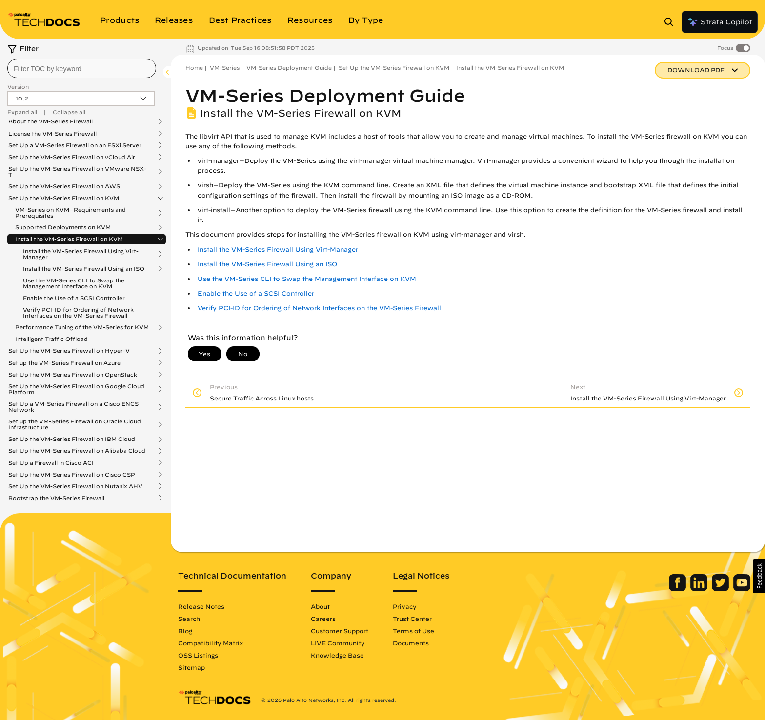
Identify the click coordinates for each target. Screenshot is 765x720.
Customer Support (339, 630)
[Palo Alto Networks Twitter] (721, 589)
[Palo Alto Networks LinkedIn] (699, 589)
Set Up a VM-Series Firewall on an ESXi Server (74, 145)
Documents (411, 643)
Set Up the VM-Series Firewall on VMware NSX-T (77, 172)
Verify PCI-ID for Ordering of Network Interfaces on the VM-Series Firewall (78, 312)
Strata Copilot (719, 22)
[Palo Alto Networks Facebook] (678, 589)
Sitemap (191, 667)
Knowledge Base (337, 655)
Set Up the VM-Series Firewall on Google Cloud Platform (76, 389)
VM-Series (225, 67)
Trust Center (412, 618)
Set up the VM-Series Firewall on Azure (64, 363)
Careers (323, 618)
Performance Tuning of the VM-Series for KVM (82, 327)
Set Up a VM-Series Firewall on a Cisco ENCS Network (73, 407)
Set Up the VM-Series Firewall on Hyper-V (69, 351)
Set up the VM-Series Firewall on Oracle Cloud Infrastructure (74, 424)
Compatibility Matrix (210, 643)
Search (189, 618)
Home (194, 67)
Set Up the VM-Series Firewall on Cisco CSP (71, 475)
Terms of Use (413, 630)
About (320, 606)
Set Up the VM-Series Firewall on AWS (64, 186)
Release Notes (201, 606)
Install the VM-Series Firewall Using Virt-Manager (81, 254)
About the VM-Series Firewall (50, 121)
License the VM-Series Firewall (52, 134)
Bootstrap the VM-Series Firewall (56, 498)
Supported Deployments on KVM (63, 227)
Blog (185, 630)
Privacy (405, 606)
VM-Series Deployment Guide (289, 67)
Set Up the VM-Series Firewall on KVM (63, 198)
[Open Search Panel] (671, 22)
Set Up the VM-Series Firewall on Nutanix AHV (75, 486)
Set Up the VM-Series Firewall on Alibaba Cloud (76, 451)
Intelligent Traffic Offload (51, 339)
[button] (759, 576)
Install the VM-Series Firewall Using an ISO (83, 269)
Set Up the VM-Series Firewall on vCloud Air (71, 157)
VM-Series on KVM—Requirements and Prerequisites (70, 213)
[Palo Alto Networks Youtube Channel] (741, 589)
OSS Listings (198, 655)
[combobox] (81, 68)
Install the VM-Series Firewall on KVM (69, 239)
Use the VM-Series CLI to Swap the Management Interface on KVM (73, 283)
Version (18, 86)
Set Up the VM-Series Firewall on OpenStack (72, 375)
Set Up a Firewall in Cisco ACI (51, 463)
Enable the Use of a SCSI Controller (74, 298)
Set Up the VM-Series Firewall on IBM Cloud (71, 439)
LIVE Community (338, 643)
